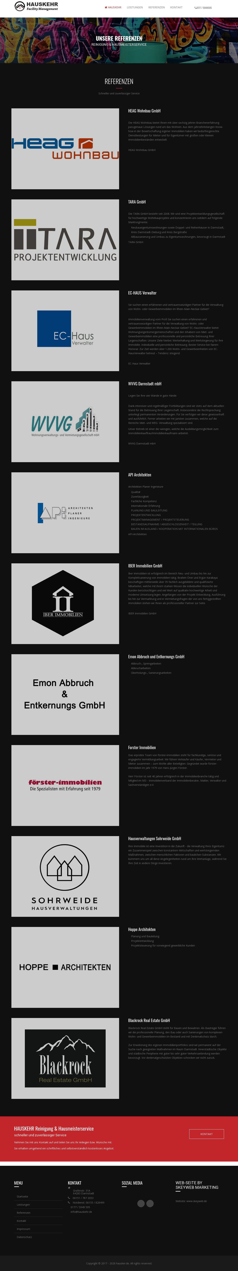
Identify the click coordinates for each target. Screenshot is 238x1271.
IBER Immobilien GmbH (142, 613)
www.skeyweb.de (196, 1201)
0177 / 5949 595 (80, 1207)
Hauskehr (113, 7)
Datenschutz (24, 1237)
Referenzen (23, 1212)
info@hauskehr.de (81, 1211)
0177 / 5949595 (204, 8)
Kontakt (176, 7)
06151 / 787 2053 (83, 1198)
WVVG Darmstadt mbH (142, 443)
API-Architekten (137, 534)
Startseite (22, 1196)
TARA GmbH (135, 242)
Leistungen (135, 7)
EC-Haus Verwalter (139, 363)
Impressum (23, 1229)
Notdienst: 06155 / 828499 (88, 1202)
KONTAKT (206, 1134)
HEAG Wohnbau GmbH (142, 150)
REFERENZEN (156, 7)
